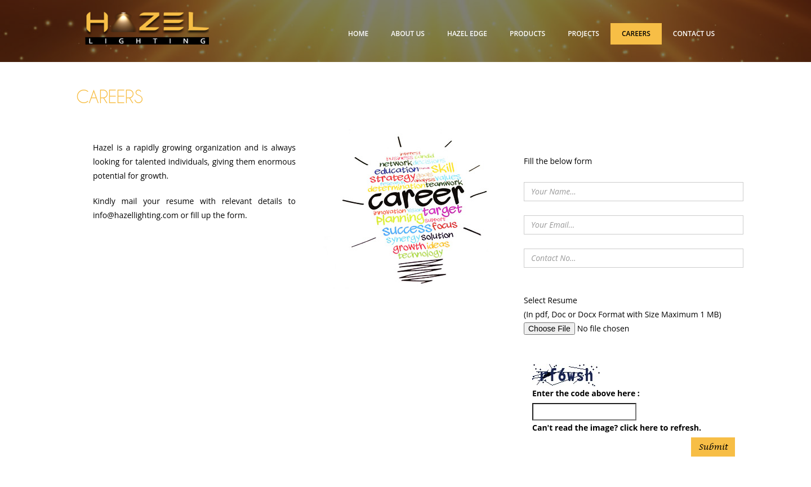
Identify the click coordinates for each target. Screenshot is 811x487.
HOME (358, 33)
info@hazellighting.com (136, 215)
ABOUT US (408, 33)
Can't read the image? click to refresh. (616, 427)
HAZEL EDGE (467, 33)
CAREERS (636, 33)
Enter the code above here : (586, 393)
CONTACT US (694, 33)
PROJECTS (583, 33)
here (649, 427)
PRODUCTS (527, 33)
